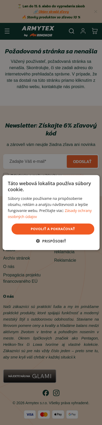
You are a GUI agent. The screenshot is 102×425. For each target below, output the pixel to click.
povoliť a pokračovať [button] (53, 228)
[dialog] (51, 212)
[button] (51, 240)
